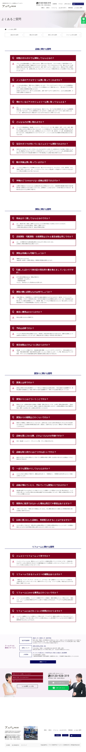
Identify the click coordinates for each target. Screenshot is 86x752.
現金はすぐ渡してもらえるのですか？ (22, 678)
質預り (48, 7)
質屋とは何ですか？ (18, 682)
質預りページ (43, 662)
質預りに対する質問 (52, 35)
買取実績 (70, 7)
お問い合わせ (65, 4)
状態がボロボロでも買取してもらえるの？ (23, 674)
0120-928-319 (60, 676)
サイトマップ (25, 745)
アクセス (59, 4)
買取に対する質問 (33, 35)
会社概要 (8, 745)
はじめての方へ (63, 7)
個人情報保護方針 (16, 745)
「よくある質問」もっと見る (27, 688)
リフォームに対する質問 (71, 35)
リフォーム (54, 7)
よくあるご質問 (78, 7)
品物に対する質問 (14, 35)
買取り (43, 7)
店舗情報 (53, 4)
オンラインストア (76, 4)
